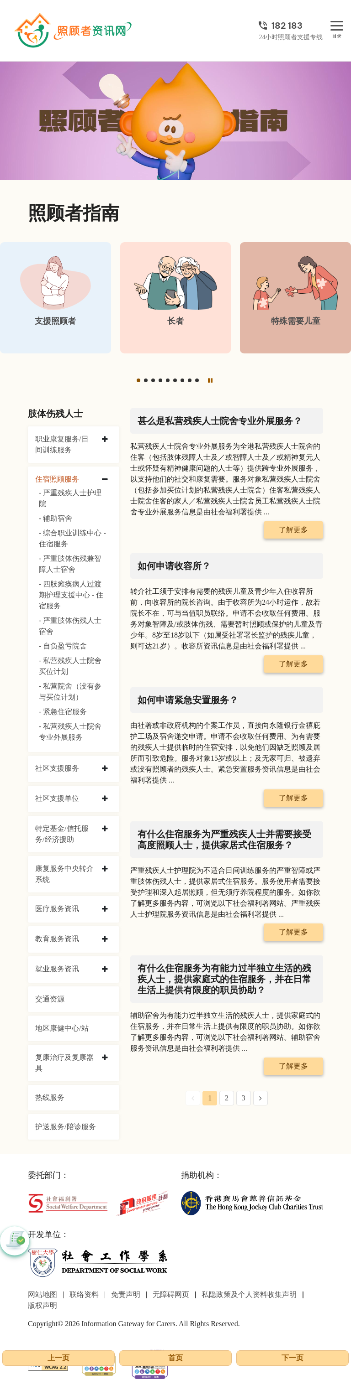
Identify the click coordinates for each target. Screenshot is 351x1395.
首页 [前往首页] (175, 1358)
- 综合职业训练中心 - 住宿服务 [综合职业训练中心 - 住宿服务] (72, 538)
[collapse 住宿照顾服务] (105, 480)
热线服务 (49, 1097)
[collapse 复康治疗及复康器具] (105, 1058)
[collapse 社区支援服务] (105, 769)
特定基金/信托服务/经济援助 (61, 834)
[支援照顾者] (55, 297)
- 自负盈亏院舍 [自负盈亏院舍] (63, 646)
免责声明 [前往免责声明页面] (125, 1294)
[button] (138, 380)
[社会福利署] (68, 1202)
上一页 (58, 1358)
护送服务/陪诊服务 (65, 1127)
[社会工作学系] (99, 1262)
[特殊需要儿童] (295, 297)
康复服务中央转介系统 (64, 874)
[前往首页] (74, 30)
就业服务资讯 (57, 969)
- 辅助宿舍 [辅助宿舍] (55, 518)
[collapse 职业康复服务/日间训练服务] (105, 440)
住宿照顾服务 (57, 479)
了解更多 (293, 530)
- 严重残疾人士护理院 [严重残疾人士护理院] (70, 498)
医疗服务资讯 (57, 909)
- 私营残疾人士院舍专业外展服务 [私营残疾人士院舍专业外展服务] (70, 731)
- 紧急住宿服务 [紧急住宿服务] (63, 712)
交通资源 (49, 999)
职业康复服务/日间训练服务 (61, 444)
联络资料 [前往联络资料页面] (84, 1294)
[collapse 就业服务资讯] (105, 969)
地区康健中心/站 (61, 1028)
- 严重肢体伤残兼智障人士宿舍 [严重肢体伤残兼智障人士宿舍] (70, 564)
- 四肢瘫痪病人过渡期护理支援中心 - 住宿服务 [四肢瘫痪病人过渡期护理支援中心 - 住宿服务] (71, 595)
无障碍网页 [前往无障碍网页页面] (171, 1294)
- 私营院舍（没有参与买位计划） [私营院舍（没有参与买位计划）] (70, 691)
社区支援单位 (57, 798)
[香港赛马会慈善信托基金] (252, 1202)
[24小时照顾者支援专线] (291, 25)
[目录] (337, 26)
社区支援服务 (57, 768)
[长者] (175, 297)
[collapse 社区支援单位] (105, 799)
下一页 (292, 1358)
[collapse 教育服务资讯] (105, 939)
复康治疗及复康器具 (64, 1062)
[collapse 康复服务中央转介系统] (105, 869)
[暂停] (210, 380)
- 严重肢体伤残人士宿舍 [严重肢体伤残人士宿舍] (70, 626)
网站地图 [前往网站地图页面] (42, 1294)
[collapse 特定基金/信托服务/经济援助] (105, 829)
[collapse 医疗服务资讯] (105, 909)
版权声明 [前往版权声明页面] (42, 1305)
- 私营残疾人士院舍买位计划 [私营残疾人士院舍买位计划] (70, 666)
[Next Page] (260, 1098)
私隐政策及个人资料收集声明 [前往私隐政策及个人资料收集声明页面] (249, 1294)
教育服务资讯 (57, 939)
